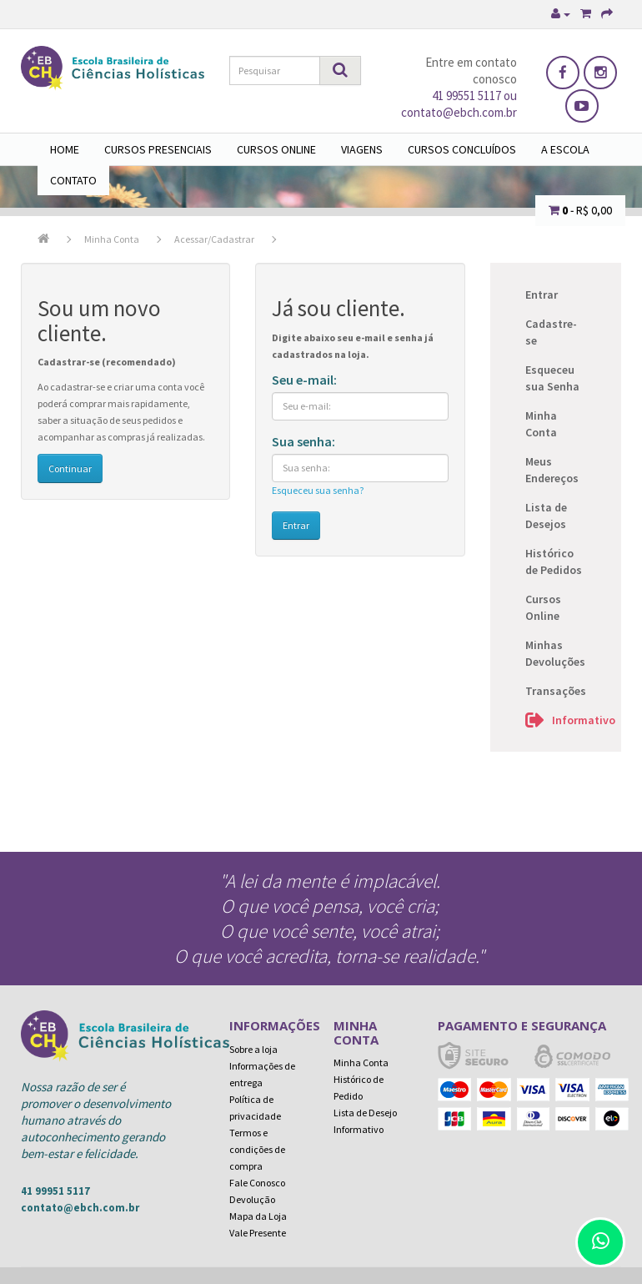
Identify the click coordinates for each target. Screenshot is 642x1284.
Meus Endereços (552, 470)
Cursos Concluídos (462, 149)
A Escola (565, 149)
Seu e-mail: (304, 379)
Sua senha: (303, 441)
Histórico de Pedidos (553, 561)
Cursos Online (276, 149)
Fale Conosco (257, 1182)
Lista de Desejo (365, 1112)
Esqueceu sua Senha (552, 378)
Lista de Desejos (546, 515)
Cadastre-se (551, 332)
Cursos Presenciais (158, 149)
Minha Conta (111, 239)
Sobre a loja (253, 1049)
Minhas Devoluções (555, 653)
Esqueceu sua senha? (318, 490)
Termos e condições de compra (257, 1149)
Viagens (362, 149)
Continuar (70, 468)
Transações (555, 690)
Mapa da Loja (258, 1216)
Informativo (574, 720)
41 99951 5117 (55, 1191)
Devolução (252, 1199)
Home (64, 149)
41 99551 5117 (466, 95)
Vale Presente (257, 1232)
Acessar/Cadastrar (214, 239)
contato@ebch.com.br (80, 1208)
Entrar (541, 294)
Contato (73, 180)
